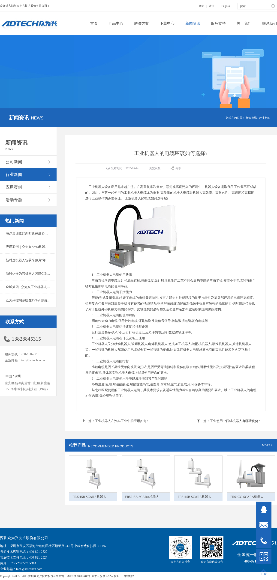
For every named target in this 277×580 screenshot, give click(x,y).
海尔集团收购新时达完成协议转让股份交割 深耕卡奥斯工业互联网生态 (56, 233)
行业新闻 (264, 117)
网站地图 (128, 576)
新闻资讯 (251, 117)
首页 (94, 23)
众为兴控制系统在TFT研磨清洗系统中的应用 (38, 300)
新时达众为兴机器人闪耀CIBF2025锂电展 (35, 273)
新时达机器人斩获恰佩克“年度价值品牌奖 (35, 260)
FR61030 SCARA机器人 (247, 497)
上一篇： (115, 421)
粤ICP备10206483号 (79, 576)
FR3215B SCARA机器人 (89, 497)
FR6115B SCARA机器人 (194, 497)
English (225, 6)
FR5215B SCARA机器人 (142, 497)
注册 (211, 6)
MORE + (267, 445)
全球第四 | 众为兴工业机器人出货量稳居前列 (37, 287)
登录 (201, 6)
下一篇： (228, 421)
